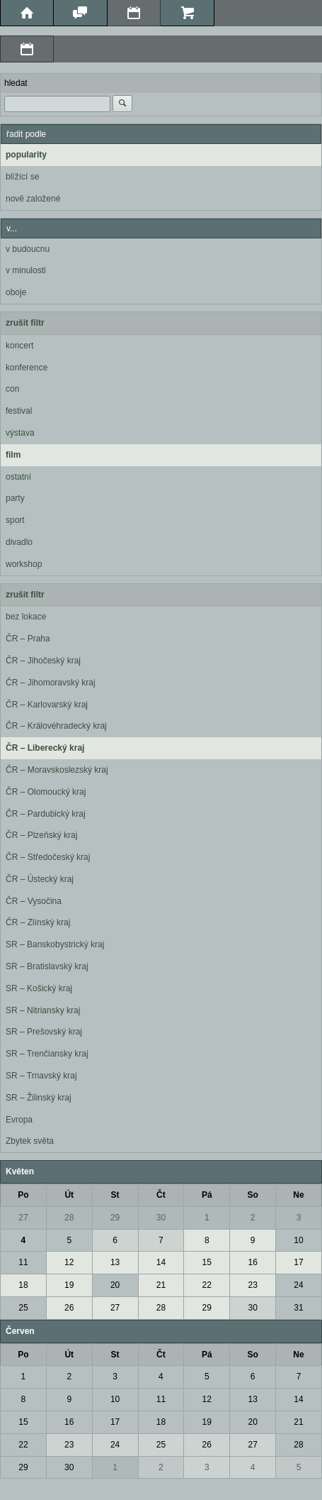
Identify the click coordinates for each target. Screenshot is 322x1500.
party (15, 498)
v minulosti (26, 270)
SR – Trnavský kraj (41, 1076)
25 (23, 1308)
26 (69, 1308)
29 (115, 1218)
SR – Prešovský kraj (44, 1032)
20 (115, 1285)
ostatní (18, 477)
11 (23, 1262)
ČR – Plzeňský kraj (41, 835)
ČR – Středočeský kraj (48, 857)
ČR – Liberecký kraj (45, 748)
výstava (20, 433)
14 (161, 1262)
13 (115, 1262)
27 (23, 1218)
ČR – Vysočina (34, 901)
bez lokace (26, 617)
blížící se (22, 177)
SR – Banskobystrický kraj (55, 944)
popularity (26, 155)
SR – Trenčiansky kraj (47, 1054)
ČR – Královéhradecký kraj (56, 726)
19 (69, 1285)
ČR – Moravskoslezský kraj (57, 770)
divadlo (19, 542)
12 (69, 1262)
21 (161, 1285)
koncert (19, 346)
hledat (16, 83)
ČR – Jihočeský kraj (43, 661)
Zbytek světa (30, 1141)
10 (298, 1240)
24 (298, 1285)
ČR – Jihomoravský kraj (51, 683)
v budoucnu (28, 249)
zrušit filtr (25, 323)
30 (161, 1218)
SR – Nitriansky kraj (43, 1010)
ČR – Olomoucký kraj (46, 792)
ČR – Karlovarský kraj (47, 705)
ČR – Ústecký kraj (40, 879)
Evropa (19, 1120)
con (12, 389)
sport (15, 520)
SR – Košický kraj (39, 988)
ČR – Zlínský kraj (38, 922)
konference (26, 368)
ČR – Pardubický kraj (46, 814)
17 (298, 1262)
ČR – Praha (28, 639)
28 (69, 1218)
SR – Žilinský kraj (38, 1098)
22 (207, 1285)
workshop (24, 564)
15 (207, 1262)
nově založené (33, 199)
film (13, 455)
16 (252, 1262)
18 (23, 1285)
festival (19, 411)
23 (252, 1285)
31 (298, 1308)
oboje (16, 292)
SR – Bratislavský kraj (47, 966)
